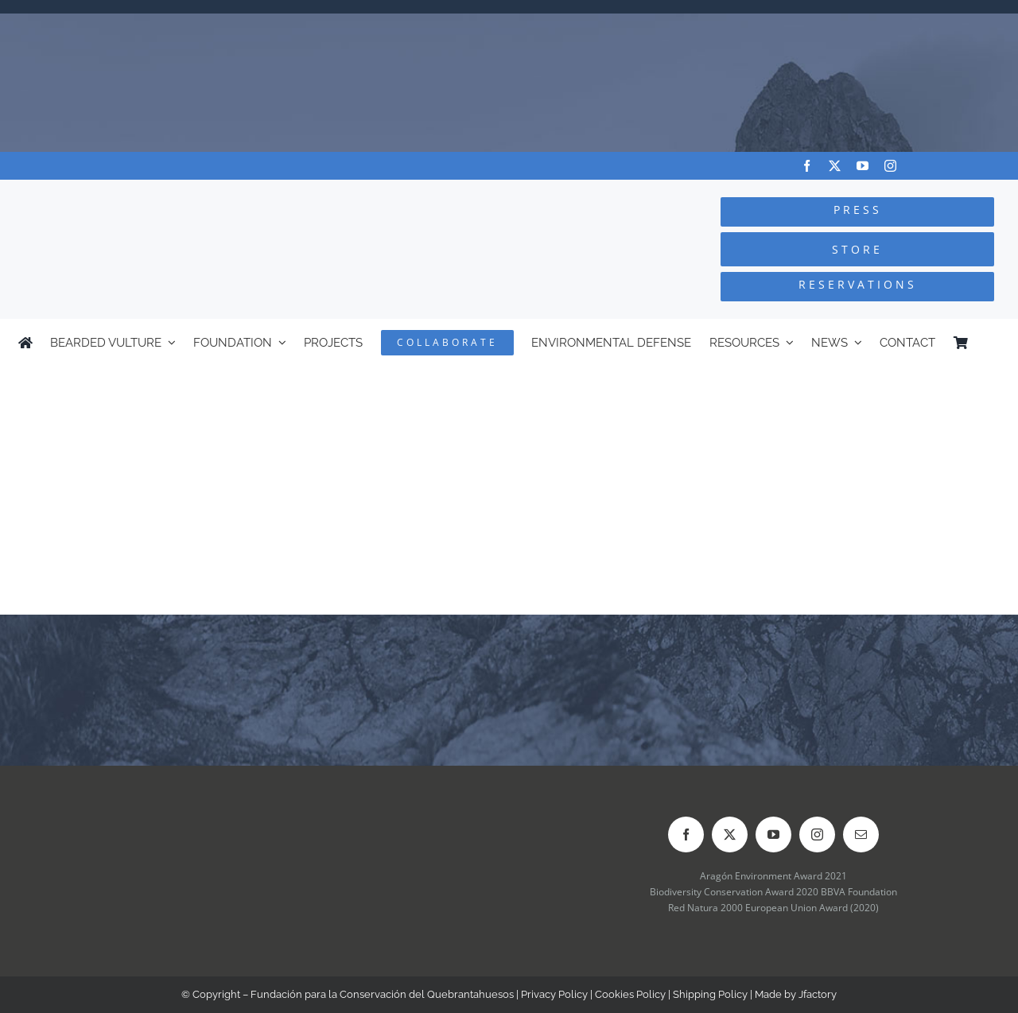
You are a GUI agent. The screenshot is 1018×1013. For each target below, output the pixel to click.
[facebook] (807, 166)
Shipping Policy (710, 994)
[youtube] (862, 166)
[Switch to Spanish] (992, 343)
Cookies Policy (630, 994)
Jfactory (817, 994)
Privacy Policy (554, 994)
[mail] (861, 834)
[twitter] (835, 166)
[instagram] (890, 166)
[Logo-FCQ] (192, 194)
